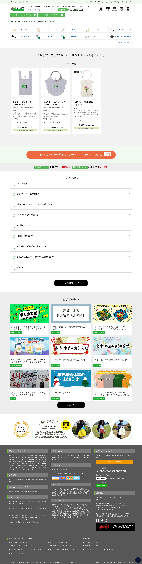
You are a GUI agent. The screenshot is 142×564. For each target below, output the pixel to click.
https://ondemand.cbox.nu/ (105, 510)
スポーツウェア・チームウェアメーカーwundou (99, 550)
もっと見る (71, 405)
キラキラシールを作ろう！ (19, 554)
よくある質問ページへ (71, 283)
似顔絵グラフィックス (91, 546)
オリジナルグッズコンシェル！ (59, 543)
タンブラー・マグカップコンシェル (21, 546)
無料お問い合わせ (114, 462)
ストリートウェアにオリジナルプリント (62, 550)
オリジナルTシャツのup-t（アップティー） (98, 543)
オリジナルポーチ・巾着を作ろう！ (60, 546)
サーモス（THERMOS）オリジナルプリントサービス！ (27, 550)
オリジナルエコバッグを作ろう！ (21, 543)
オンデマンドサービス (38, 22)
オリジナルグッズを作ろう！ (22, 2)
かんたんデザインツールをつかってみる (71, 155)
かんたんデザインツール (17, 502)
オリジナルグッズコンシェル (19, 22)
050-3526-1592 (76, 10)
